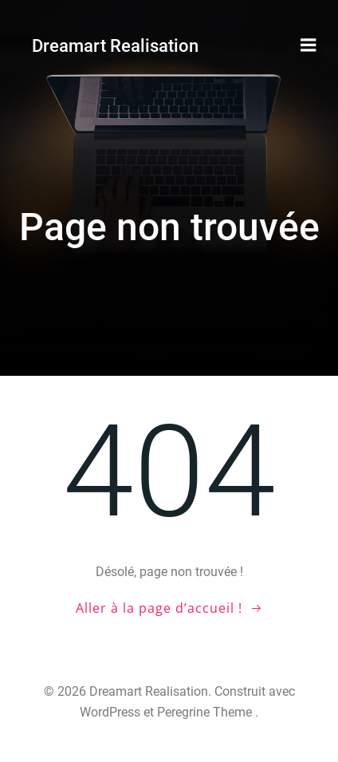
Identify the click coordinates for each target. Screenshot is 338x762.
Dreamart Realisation (115, 46)
